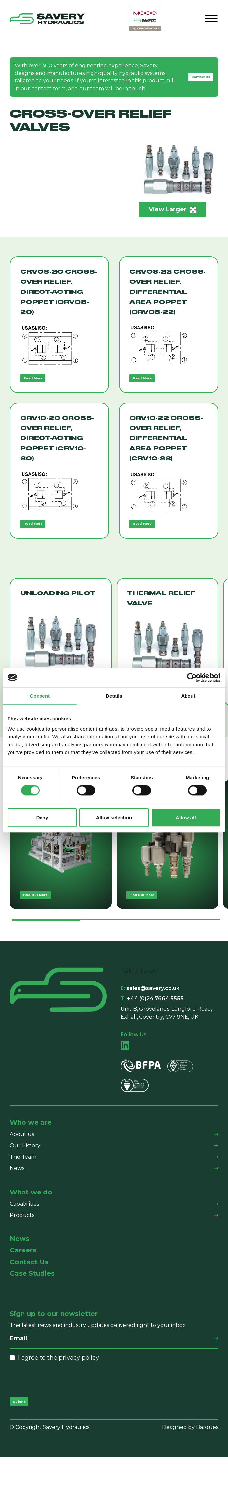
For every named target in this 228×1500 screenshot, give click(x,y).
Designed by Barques (190, 1470)
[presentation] (59, 1417)
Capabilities (24, 1241)
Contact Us (29, 1299)
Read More (40, 388)
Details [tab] (114, 696)
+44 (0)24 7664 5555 (152, 1036)
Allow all (186, 817)
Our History (25, 1182)
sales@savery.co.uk (150, 1025)
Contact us (193, 81)
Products (22, 1252)
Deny (42, 817)
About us (22, 1171)
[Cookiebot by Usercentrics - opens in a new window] (191, 677)
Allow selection (114, 817)
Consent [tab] (40, 696)
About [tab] (188, 696)
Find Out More (45, 929)
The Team (23, 1194)
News (17, 1205)
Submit (25, 1441)
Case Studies (32, 1310)
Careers (23, 1288)
